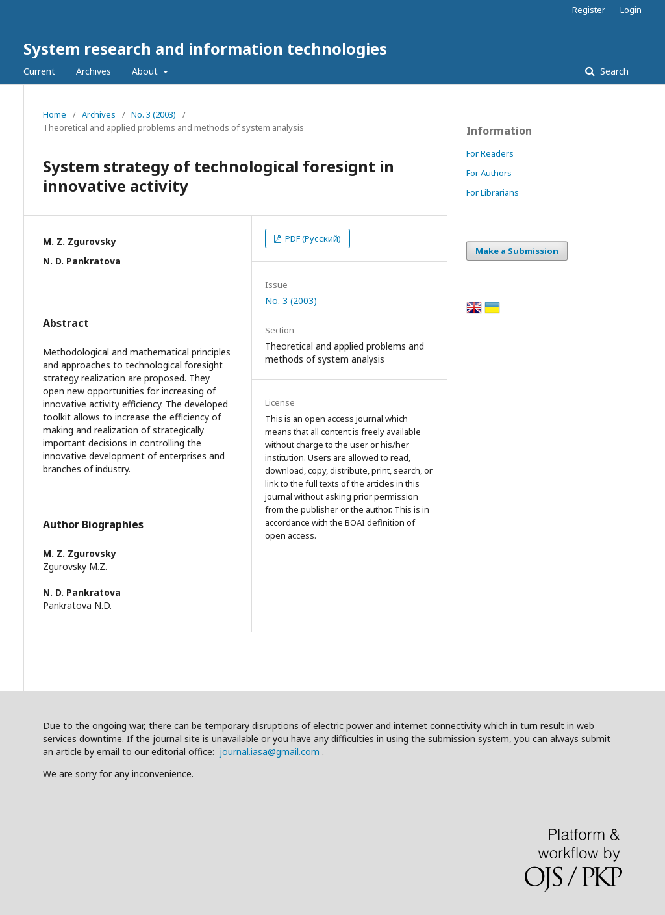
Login (631, 10)
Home (54, 114)
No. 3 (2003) (153, 114)
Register (588, 10)
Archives (93, 71)
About (146, 71)
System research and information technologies (205, 48)
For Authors (489, 173)
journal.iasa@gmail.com (270, 751)
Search (613, 71)
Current (39, 71)
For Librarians (492, 192)
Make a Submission (516, 251)
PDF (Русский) (312, 238)
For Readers (490, 153)
